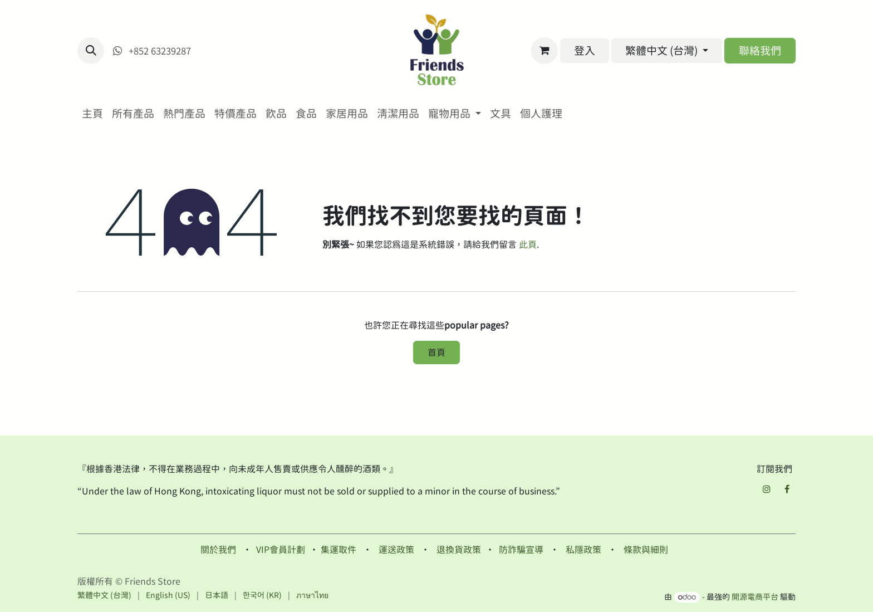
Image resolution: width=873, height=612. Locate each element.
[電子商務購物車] (544, 50)
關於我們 (218, 549)
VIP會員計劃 (280, 549)
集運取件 (338, 549)
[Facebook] (787, 489)
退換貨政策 (458, 549)
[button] (90, 50)
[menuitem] (92, 113)
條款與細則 (646, 549)
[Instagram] (767, 489)
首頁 (436, 352)
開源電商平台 (755, 597)
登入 (584, 50)
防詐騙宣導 (521, 549)
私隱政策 (583, 549)
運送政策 (396, 549)
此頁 (528, 244)
